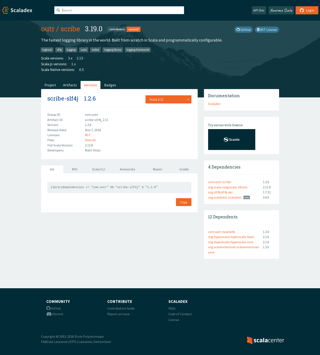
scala (84, 50)
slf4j (59, 50)
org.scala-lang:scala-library (227, 187)
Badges (110, 85)
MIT (88, 135)
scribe (70, 28)
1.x (73, 64)
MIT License (267, 30)
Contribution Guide (121, 308)
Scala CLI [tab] (98, 169)
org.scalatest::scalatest (225, 197)
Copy (183, 202)
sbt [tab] (52, 169)
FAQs (172, 308)
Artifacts (70, 85)
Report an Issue (118, 314)
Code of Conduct (180, 314)
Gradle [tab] (184, 169)
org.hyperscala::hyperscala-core (230, 242)
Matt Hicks (92, 150)
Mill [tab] (74, 169)
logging (71, 50)
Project (50, 85)
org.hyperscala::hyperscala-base (231, 237)
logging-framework (137, 50)
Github (53, 308)
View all (90, 140)
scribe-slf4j (62, 98)
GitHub (244, 30)
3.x (70, 58)
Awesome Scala (281, 10)
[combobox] (168, 99)
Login (307, 10)
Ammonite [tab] (127, 169)
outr (47, 28)
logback (47, 50)
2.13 (80, 58)
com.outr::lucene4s (221, 232)
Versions (90, 85)
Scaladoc (214, 104)
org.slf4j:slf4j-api (220, 192)
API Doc (258, 10)
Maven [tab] (157, 169)
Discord (54, 314)
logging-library (112, 50)
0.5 (81, 69)
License (173, 320)
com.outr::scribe (219, 182)
